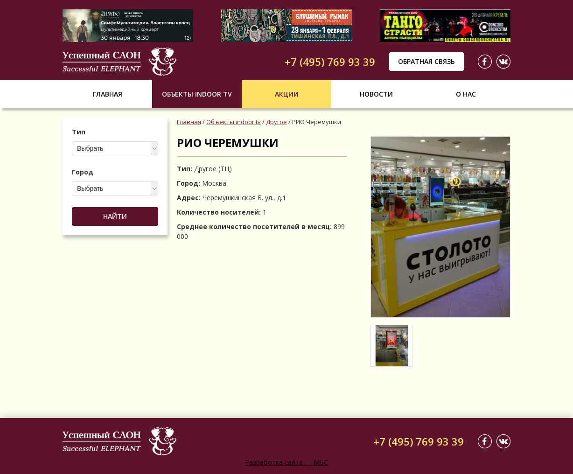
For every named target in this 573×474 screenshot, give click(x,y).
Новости (376, 94)
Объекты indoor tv (197, 94)
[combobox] (115, 148)
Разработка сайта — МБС (286, 462)
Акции (287, 94)
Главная (107, 94)
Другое (276, 122)
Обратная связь (426, 61)
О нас (466, 94)
